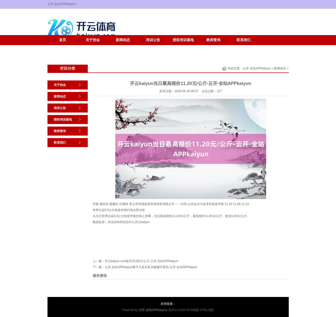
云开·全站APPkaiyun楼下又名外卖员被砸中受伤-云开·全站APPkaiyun (151, 267)
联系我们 (243, 40)
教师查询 (213, 40)
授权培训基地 (183, 40)
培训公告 (153, 40)
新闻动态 (123, 40)
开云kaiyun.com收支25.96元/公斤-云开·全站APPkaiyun (141, 261)
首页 (62, 40)
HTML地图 (207, 310)
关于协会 (93, 40)
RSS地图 (193, 310)
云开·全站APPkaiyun (256, 68)
